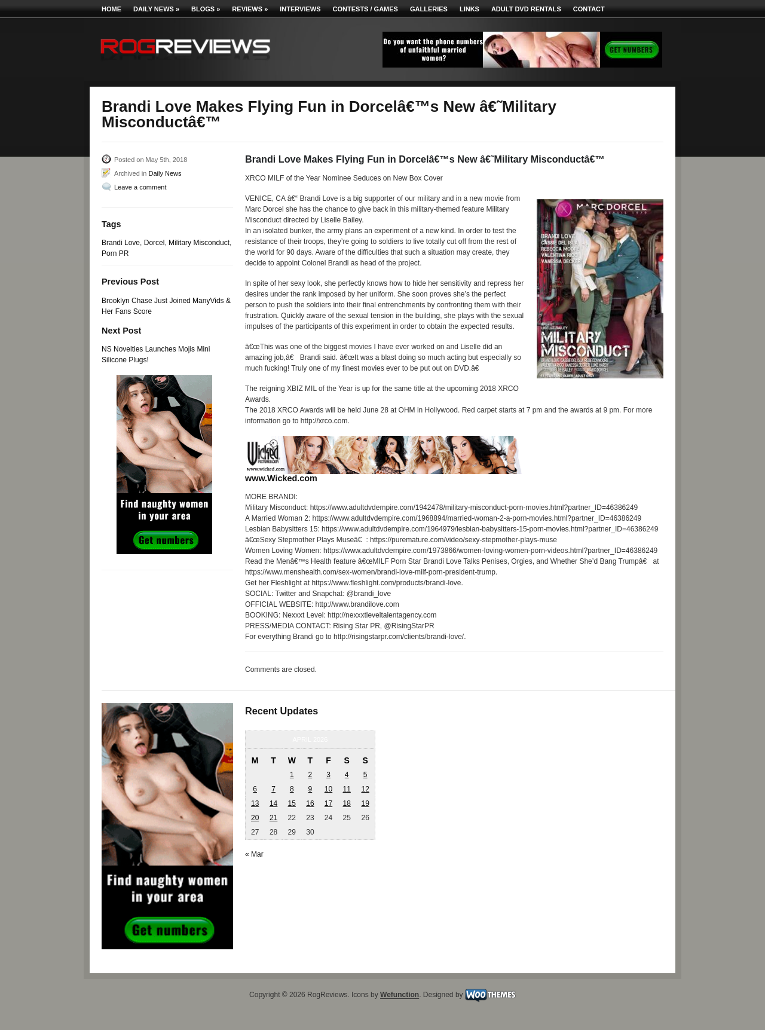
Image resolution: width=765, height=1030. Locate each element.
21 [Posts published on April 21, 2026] (273, 818)
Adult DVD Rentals (526, 9)
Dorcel (154, 243)
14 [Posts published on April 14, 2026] (273, 803)
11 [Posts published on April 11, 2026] (346, 789)
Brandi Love (121, 243)
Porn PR (115, 253)
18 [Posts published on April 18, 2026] (346, 803)
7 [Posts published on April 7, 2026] (273, 789)
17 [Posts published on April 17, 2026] (328, 803)
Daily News (156, 9)
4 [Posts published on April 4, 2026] (347, 775)
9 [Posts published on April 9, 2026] (310, 789)
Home (111, 9)
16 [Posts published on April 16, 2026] (310, 803)
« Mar (254, 854)
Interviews (300, 9)
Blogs (205, 9)
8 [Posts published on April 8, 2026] (292, 789)
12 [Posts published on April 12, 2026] (365, 789)
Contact (589, 9)
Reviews (250, 9)
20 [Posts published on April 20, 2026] (255, 818)
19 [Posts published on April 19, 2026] (365, 803)
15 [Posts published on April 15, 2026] (292, 803)
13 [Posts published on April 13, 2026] (255, 803)
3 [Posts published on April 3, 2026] (328, 775)
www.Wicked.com (281, 478)
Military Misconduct (199, 243)
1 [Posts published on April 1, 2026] (292, 775)
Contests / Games (365, 9)
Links (469, 9)
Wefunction (399, 995)
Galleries (429, 9)
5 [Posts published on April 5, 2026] (365, 775)
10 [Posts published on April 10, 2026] (328, 789)
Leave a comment (140, 187)
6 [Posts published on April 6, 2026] (255, 789)
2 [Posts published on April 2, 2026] (310, 775)
